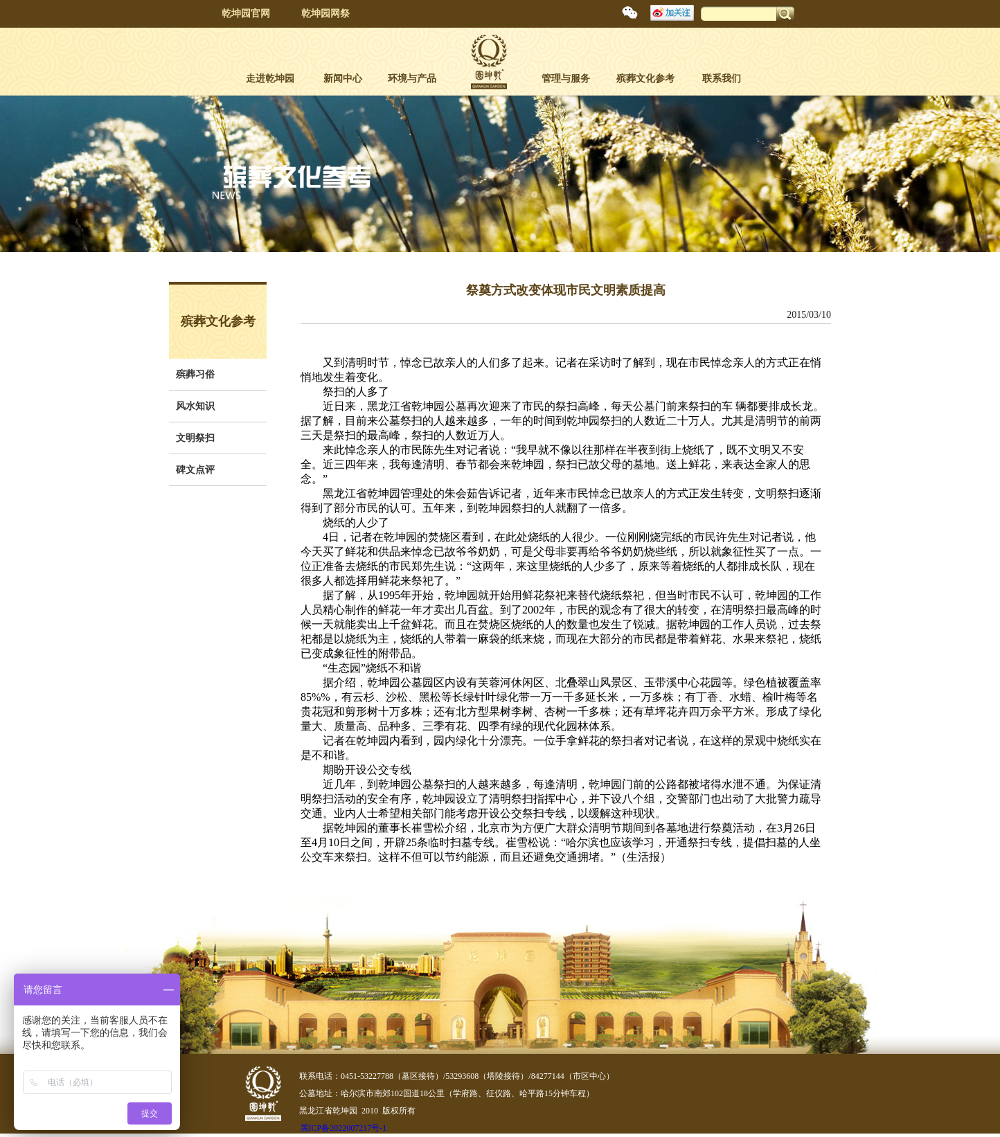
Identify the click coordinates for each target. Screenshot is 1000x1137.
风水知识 (195, 406)
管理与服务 (566, 78)
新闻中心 (342, 78)
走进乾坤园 (270, 78)
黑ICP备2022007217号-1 (344, 1128)
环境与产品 (412, 78)
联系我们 (721, 78)
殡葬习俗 (195, 374)
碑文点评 (195, 470)
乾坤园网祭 (325, 13)
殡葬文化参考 (645, 78)
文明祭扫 (195, 438)
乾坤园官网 (246, 13)
